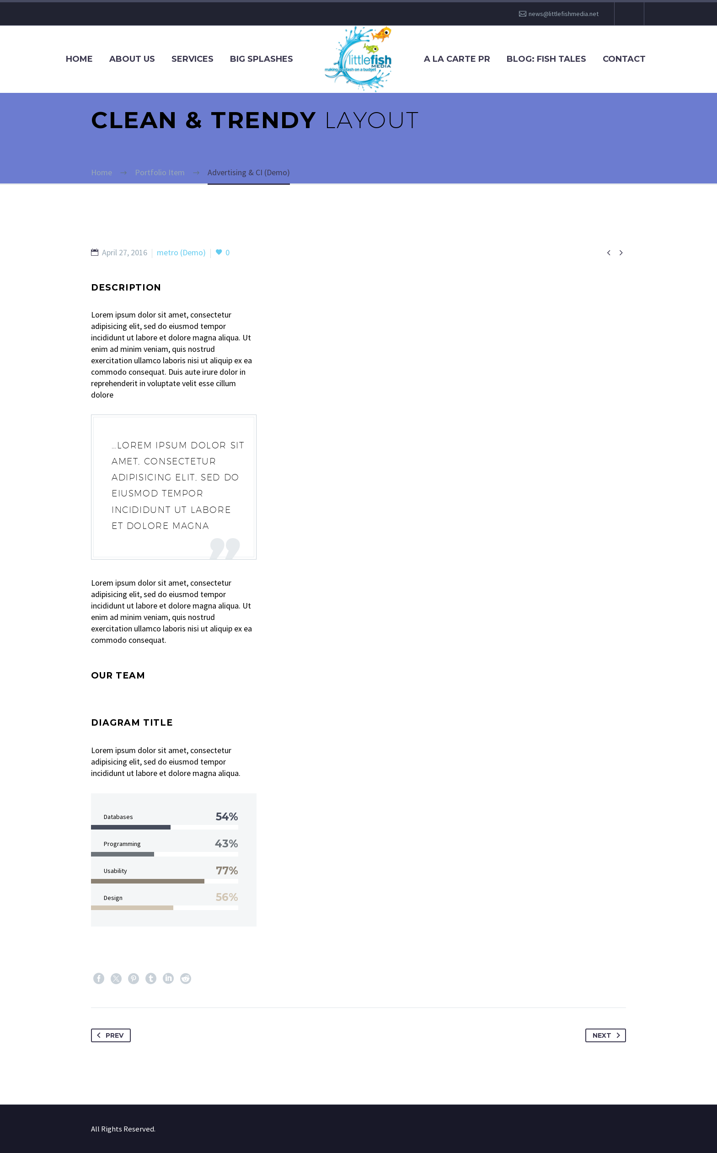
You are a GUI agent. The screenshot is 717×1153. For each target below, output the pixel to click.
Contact (624, 59)
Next (608, 1035)
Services (192, 59)
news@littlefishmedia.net (564, 14)
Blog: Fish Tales (546, 59)
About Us (132, 59)
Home (79, 59)
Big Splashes (261, 59)
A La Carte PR (457, 59)
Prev (108, 1035)
